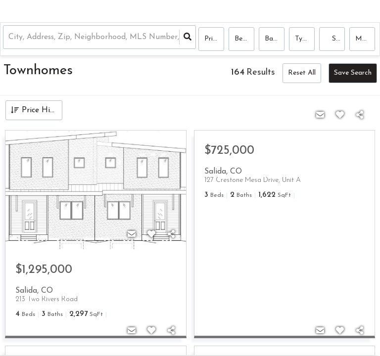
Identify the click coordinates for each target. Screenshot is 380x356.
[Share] (171, 235)
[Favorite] (151, 235)
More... (365, 39)
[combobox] (11, 39)
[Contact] (132, 235)
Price (212, 39)
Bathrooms (275, 39)
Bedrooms (244, 39)
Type (302, 39)
